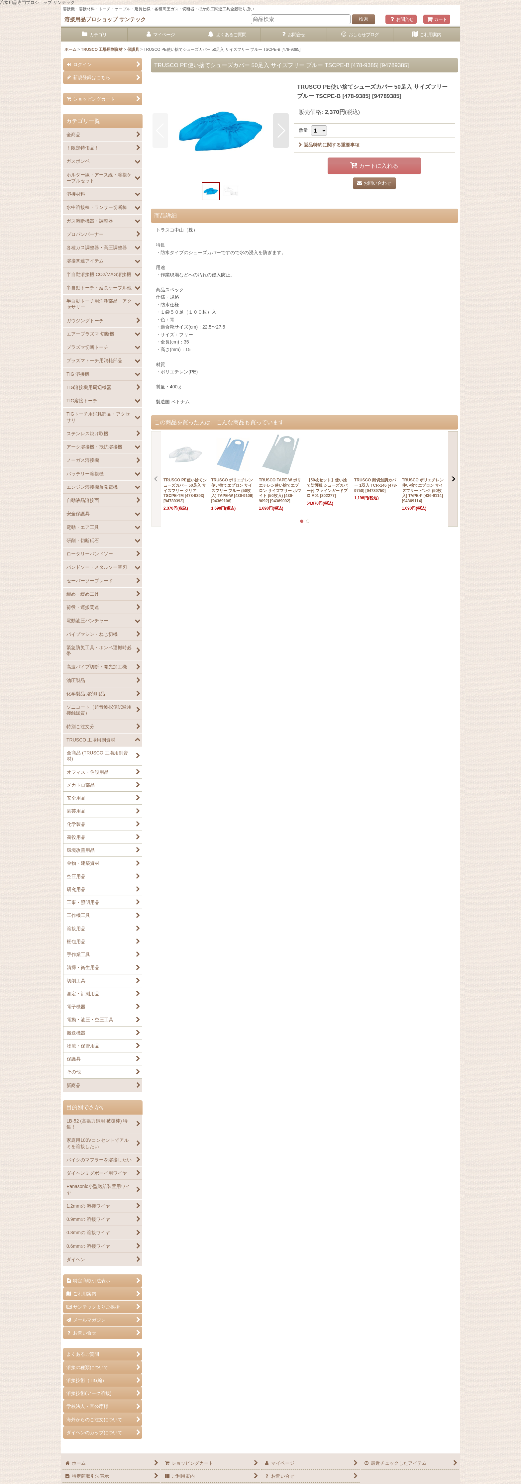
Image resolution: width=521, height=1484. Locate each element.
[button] (160, 130)
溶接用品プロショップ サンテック (105, 19)
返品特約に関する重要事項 (329, 145)
